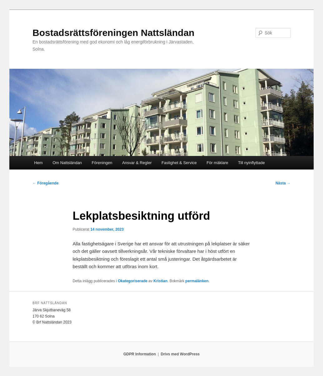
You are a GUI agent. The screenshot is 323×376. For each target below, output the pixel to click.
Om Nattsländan (67, 162)
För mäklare (217, 162)
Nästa (283, 183)
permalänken (196, 281)
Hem (38, 162)
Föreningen (102, 162)
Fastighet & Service (179, 162)
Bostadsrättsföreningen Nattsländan (113, 33)
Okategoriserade (132, 281)
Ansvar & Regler (137, 162)
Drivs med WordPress (180, 354)
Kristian (160, 281)
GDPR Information (139, 354)
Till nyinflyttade (251, 162)
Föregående (45, 183)
